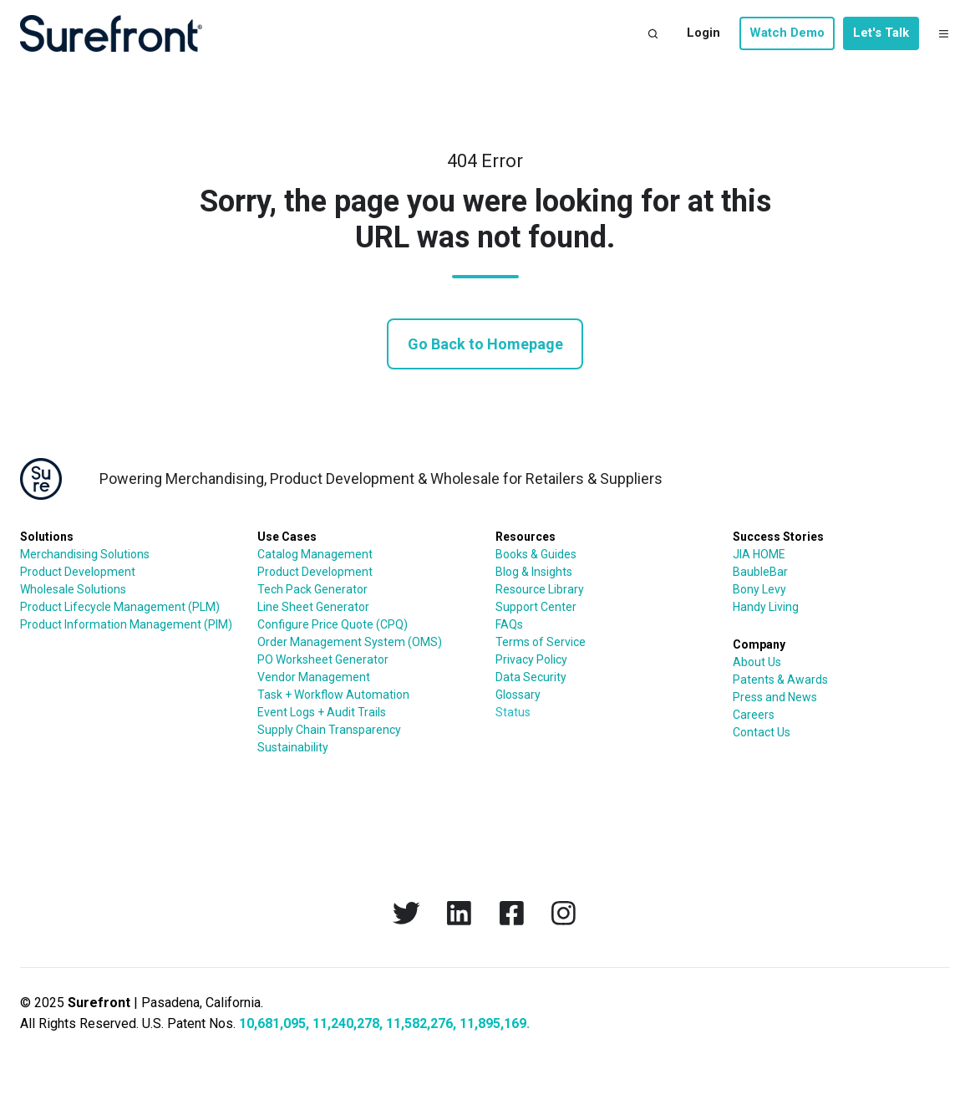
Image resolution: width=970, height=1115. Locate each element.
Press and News (775, 697)
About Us (757, 662)
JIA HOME (759, 554)
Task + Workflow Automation (333, 694)
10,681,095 (272, 1023)
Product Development (77, 571)
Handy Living (766, 607)
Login (703, 32)
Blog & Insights (533, 571)
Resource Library (539, 589)
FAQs (509, 624)
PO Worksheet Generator (323, 659)
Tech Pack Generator (312, 589)
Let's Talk (881, 32)
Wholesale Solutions (73, 589)
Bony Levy (759, 589)
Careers (753, 714)
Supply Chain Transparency (329, 729)
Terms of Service (540, 642)
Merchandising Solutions (85, 554)
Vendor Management (313, 677)
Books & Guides (535, 554)
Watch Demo (787, 32)
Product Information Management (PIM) (126, 624)
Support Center (535, 607)
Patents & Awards (780, 679)
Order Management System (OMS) (349, 642)
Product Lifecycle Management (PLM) (120, 607)
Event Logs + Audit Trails (321, 712)
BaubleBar (760, 571)
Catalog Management (315, 554)
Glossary (518, 694)
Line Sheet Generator (313, 607)
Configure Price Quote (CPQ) (332, 624)
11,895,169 (493, 1023)
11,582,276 (419, 1023)
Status (513, 712)
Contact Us (761, 732)
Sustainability (292, 747)
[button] (653, 34)
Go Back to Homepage (485, 344)
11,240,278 (345, 1023)
